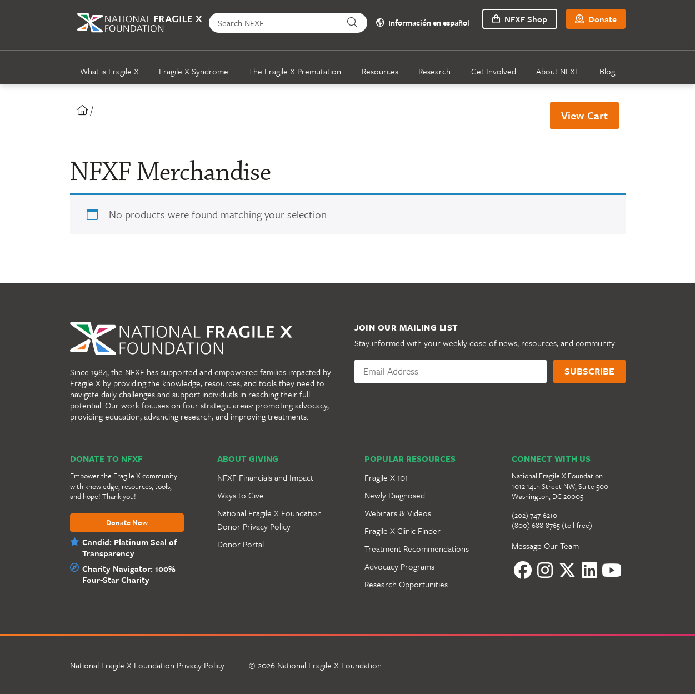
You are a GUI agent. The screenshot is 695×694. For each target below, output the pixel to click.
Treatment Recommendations (416, 548)
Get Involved (493, 71)
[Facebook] (523, 570)
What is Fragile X (109, 71)
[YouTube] (612, 570)
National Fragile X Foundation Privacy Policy (147, 665)
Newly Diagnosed (394, 495)
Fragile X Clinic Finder (402, 531)
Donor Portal (240, 544)
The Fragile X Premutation (294, 71)
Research (434, 71)
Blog (607, 71)
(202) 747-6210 (534, 515)
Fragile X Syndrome (193, 71)
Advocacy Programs (399, 566)
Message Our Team (545, 546)
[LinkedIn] (589, 570)
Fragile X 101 (386, 477)
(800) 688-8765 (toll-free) (552, 525)
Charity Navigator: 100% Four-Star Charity (126, 574)
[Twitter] (567, 570)
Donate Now (127, 523)
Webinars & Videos (397, 513)
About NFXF (557, 71)
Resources (380, 71)
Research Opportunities (406, 584)
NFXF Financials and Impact (265, 477)
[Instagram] (545, 570)
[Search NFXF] (276, 23)
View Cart (584, 115)
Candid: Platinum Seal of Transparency (129, 547)
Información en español (420, 23)
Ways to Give (240, 495)
